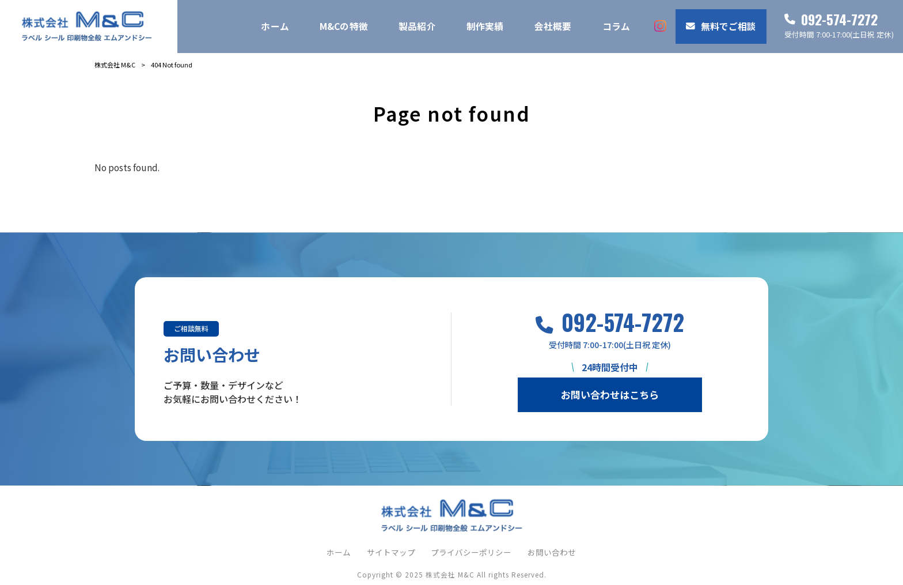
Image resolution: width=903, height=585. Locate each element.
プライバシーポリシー (471, 552)
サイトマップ (391, 552)
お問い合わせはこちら (610, 394)
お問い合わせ (552, 552)
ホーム (339, 552)
